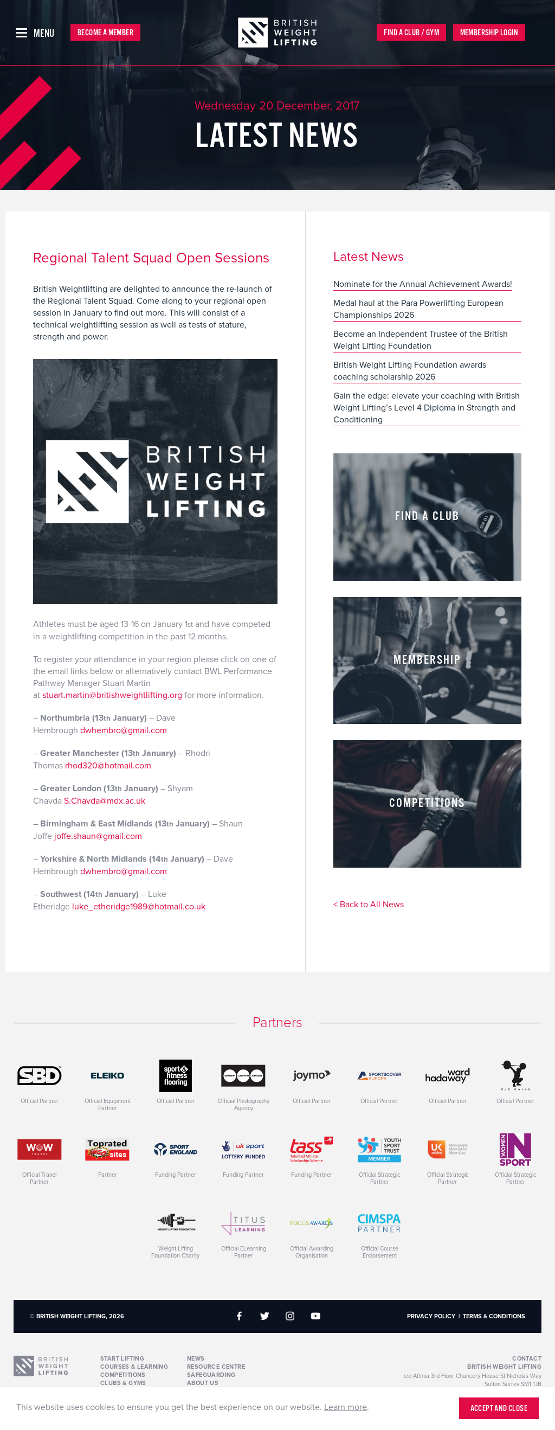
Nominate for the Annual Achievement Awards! (422, 284)
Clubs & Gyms (123, 1383)
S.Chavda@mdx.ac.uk (104, 801)
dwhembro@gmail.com (123, 730)
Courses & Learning (134, 1366)
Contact (526, 1358)
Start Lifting (122, 1358)
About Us (202, 1383)
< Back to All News (368, 905)
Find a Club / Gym (411, 33)
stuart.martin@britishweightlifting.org (112, 695)
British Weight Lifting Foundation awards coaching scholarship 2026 (409, 371)
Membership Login (489, 33)
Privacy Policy (431, 1316)
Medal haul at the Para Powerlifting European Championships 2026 (418, 309)
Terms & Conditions (494, 1316)
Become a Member (105, 33)
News (196, 1358)
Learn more (345, 1407)
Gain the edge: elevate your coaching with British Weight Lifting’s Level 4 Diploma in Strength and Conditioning (426, 407)
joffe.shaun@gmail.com (98, 836)
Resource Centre (216, 1366)
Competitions (123, 1374)
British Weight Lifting (504, 1366)
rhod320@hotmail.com (108, 765)
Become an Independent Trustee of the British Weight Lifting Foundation (420, 340)
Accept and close (498, 1408)
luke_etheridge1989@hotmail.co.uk (138, 906)
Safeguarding (211, 1374)
